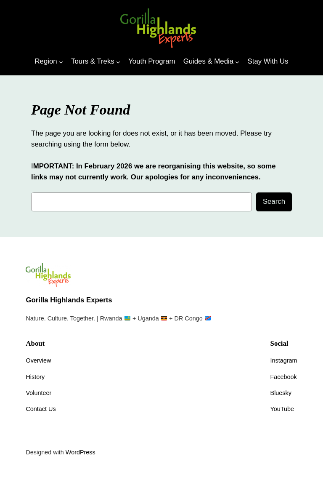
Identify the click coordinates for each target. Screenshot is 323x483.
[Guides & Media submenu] (237, 61)
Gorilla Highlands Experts (69, 300)
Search (274, 201)
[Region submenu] (61, 61)
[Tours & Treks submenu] (118, 61)
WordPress (80, 452)
